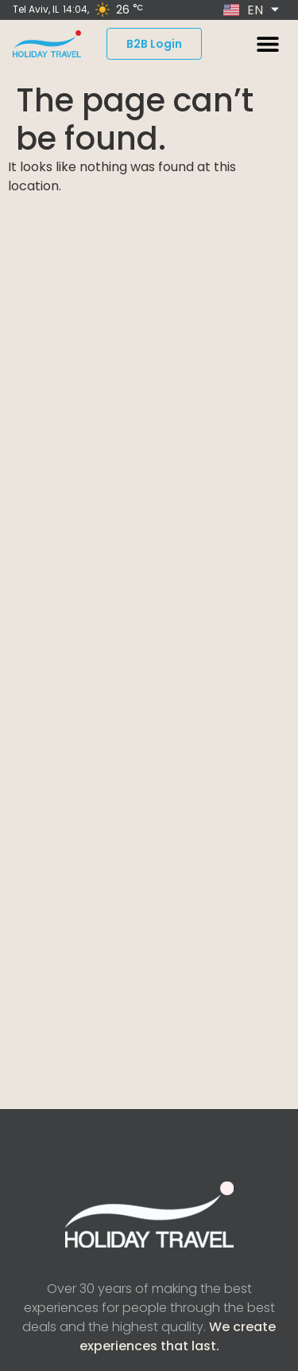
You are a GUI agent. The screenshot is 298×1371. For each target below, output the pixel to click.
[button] (267, 44)
